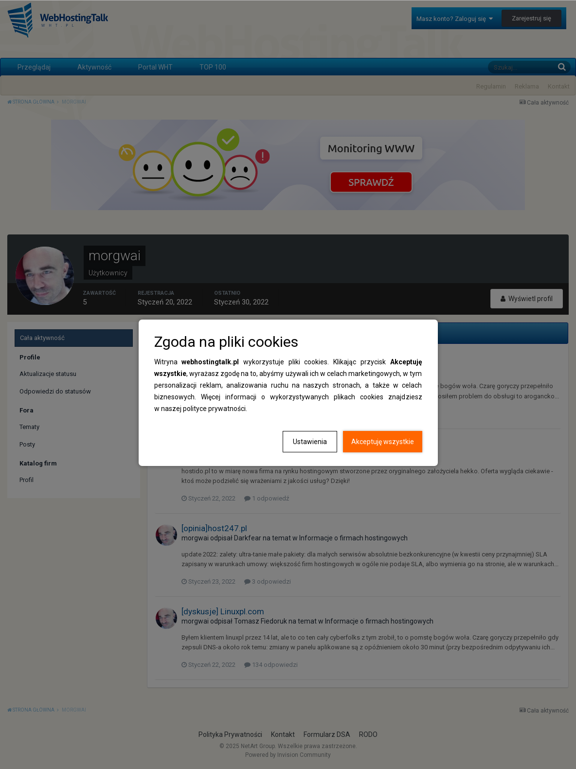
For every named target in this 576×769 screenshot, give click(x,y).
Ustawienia (310, 442)
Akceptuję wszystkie (382, 442)
